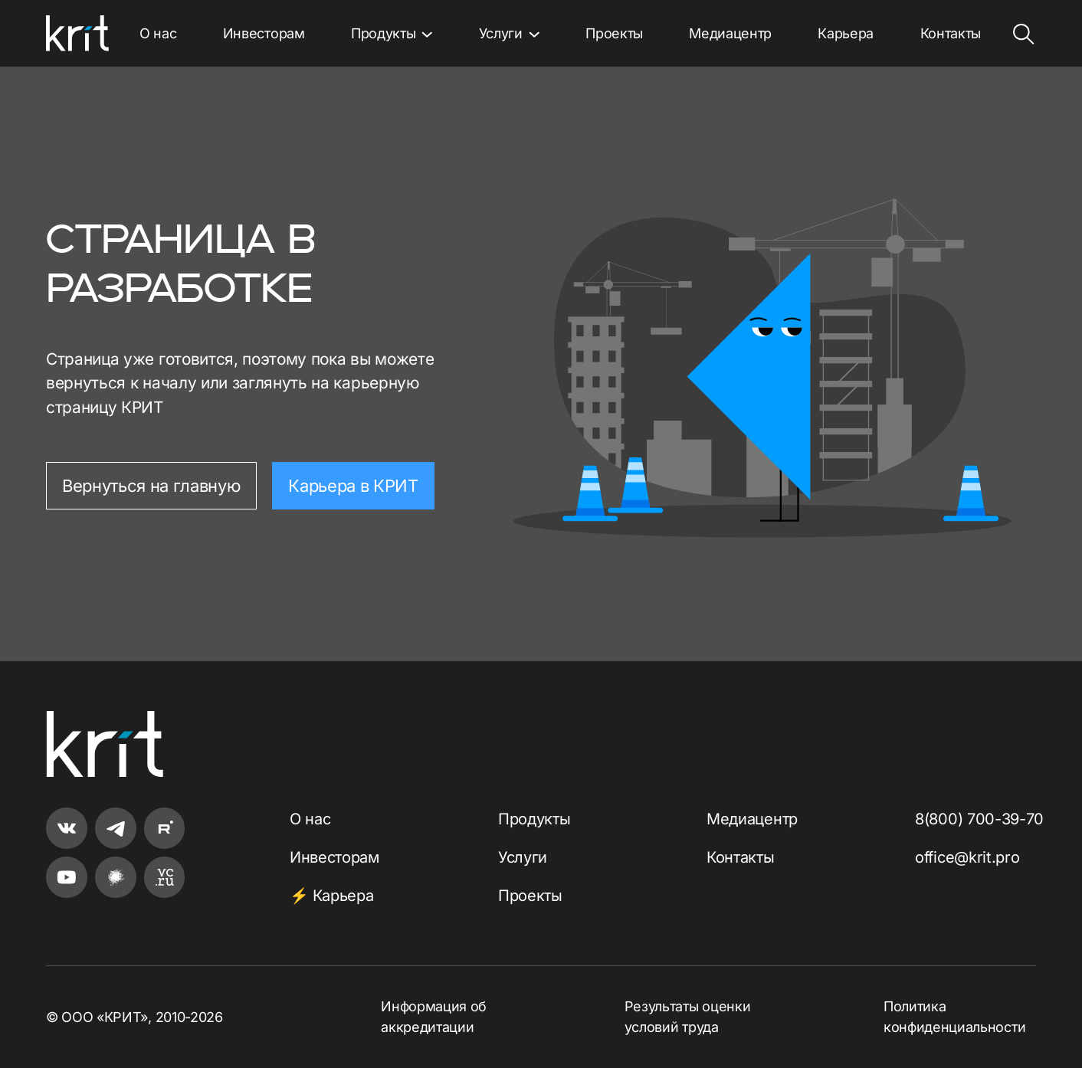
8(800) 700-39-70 (979, 819)
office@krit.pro (967, 857)
